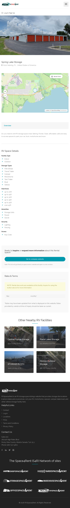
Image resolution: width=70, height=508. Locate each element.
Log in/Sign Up (8, 13)
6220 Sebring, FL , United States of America (18, 65)
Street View (57, 76)
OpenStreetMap (56, 110)
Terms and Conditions (11, 423)
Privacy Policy (8, 426)
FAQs (5, 420)
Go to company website (35, 259)
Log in (5, 413)
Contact (6, 410)
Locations (6, 417)
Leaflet (47, 110)
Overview (7, 126)
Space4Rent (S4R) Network (33, 461)
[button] (5, 91)
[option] (35, 35)
